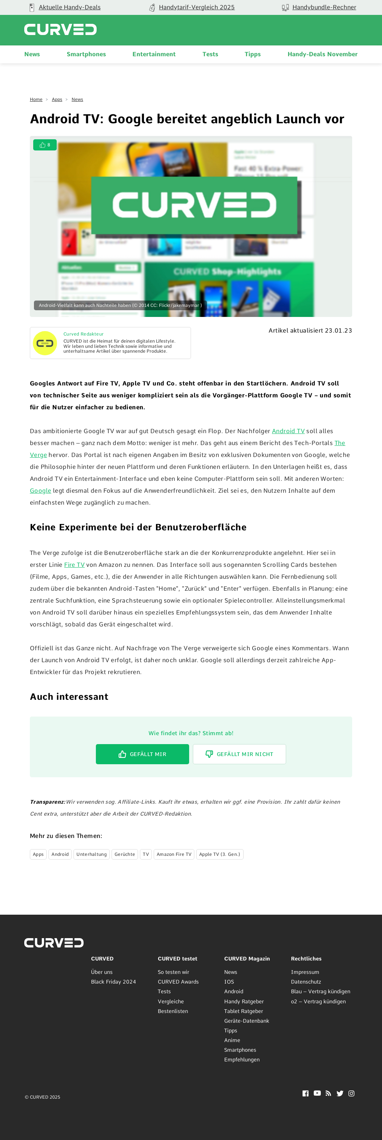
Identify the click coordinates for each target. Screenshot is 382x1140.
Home (36, 99)
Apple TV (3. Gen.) (219, 854)
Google (40, 490)
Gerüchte (125, 854)
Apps (57, 99)
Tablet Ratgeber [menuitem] (243, 1011)
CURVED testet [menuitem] (177, 959)
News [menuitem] (32, 54)
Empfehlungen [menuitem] (242, 1060)
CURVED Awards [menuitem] (178, 982)
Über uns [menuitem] (102, 972)
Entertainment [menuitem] (154, 54)
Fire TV (74, 564)
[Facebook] (306, 1094)
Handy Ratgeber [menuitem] (244, 1001)
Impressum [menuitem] (305, 972)
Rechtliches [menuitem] (306, 959)
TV (146, 854)
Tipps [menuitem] (253, 54)
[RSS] (328, 1094)
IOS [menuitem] (229, 982)
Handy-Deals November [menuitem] (323, 54)
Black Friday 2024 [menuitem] (113, 982)
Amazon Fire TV (174, 854)
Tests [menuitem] (210, 54)
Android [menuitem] (233, 991)
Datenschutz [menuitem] (306, 982)
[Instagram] (351, 1094)
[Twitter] (340, 1094)
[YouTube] (317, 1093)
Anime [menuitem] (232, 1040)
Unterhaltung (91, 854)
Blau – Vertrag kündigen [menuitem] (320, 991)
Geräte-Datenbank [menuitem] (246, 1021)
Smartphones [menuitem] (86, 54)
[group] (190, 7)
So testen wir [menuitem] (173, 972)
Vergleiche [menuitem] (171, 1001)
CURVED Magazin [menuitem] (247, 959)
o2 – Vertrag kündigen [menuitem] (318, 1001)
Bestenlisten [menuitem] (173, 1011)
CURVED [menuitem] (102, 959)
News (77, 99)
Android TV (288, 431)
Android (60, 854)
